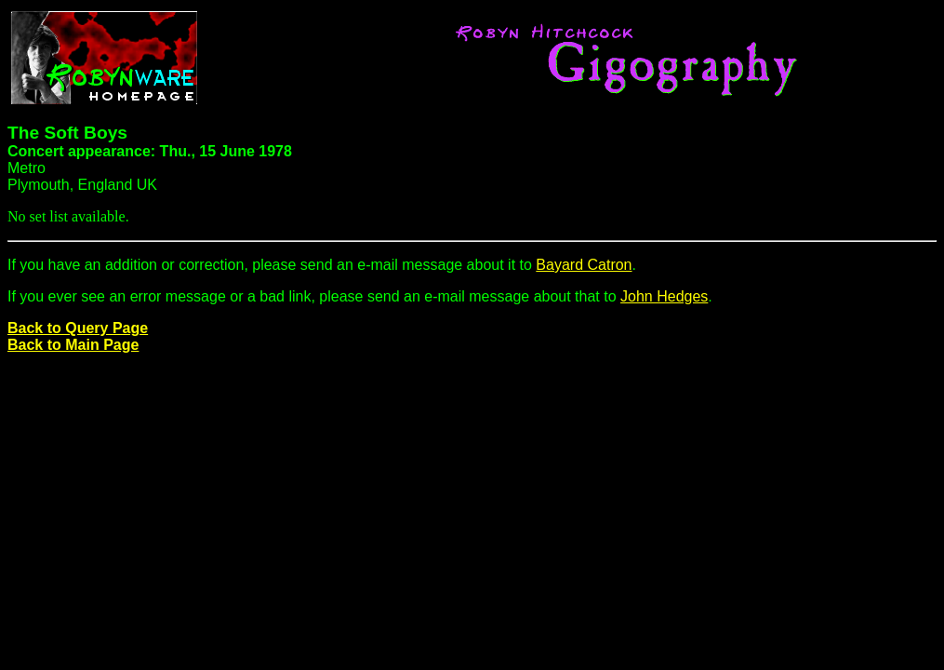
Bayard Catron (584, 265)
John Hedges (664, 296)
